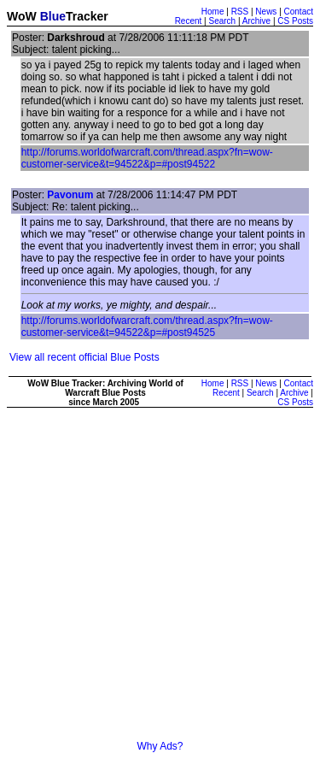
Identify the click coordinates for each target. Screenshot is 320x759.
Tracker (87, 16)
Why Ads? (160, 746)
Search (222, 21)
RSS (240, 11)
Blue (53, 16)
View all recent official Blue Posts (84, 357)
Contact (298, 11)
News (265, 11)
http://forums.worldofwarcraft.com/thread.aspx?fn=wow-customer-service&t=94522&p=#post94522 (147, 158)
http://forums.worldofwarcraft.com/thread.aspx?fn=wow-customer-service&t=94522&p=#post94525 (147, 326)
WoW (22, 16)
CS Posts (295, 21)
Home (212, 11)
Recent (188, 21)
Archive (256, 21)
